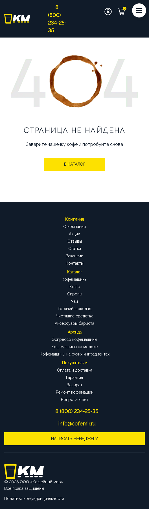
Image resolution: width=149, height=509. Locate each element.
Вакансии (74, 256)
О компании (74, 226)
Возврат (74, 385)
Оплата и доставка (74, 370)
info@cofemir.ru (76, 424)
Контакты (75, 263)
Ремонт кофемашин (74, 392)
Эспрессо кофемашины (74, 339)
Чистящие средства (74, 316)
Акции (74, 234)
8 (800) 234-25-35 (76, 411)
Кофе (74, 286)
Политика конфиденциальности (34, 498)
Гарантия (74, 377)
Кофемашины (74, 279)
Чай (74, 301)
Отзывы (74, 241)
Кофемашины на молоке (74, 347)
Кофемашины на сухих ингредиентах (74, 354)
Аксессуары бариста (74, 323)
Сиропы (74, 294)
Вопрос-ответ (74, 399)
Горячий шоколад (74, 308)
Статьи (74, 248)
